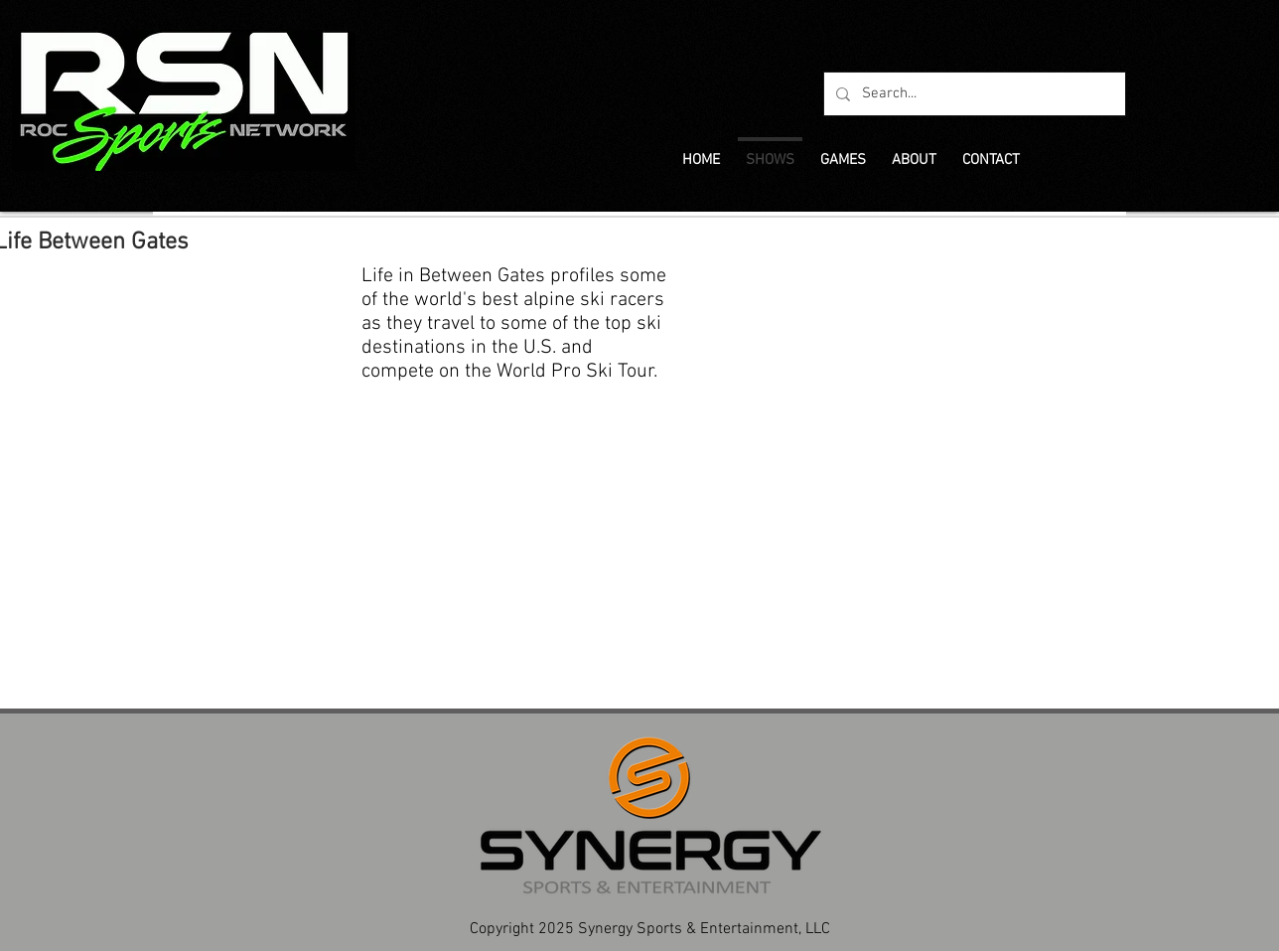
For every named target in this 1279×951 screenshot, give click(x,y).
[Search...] (972, 94)
